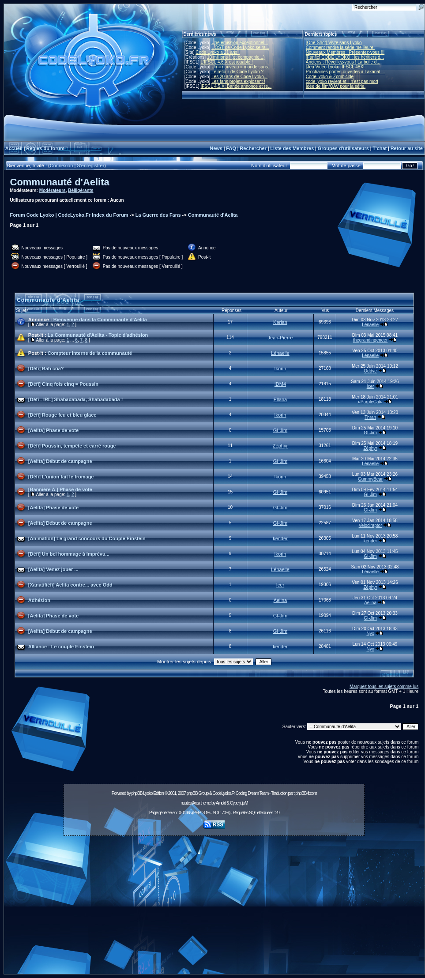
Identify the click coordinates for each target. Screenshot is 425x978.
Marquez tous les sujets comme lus (384, 686)
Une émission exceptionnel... (239, 42)
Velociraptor (370, 525)
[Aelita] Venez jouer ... (53, 569)
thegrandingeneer (370, 340)
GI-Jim (280, 430)
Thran (370, 417)
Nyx (370, 633)
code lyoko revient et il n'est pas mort (342, 81)
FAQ (231, 148)
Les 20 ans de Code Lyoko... (239, 76)
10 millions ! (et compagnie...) (236, 57)
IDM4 (280, 384)
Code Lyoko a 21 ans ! (218, 52)
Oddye (370, 371)
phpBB (136, 793)
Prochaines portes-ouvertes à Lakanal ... (345, 71)
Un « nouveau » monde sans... (241, 66)
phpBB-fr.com (306, 793)
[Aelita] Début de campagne (60, 461)
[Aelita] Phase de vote (53, 430)
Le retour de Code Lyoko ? (237, 71)
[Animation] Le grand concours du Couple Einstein (87, 538)
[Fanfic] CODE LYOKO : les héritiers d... (345, 57)
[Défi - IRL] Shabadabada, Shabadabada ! (75, 399)
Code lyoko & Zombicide (330, 76)
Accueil (14, 148)
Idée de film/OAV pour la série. (335, 86)
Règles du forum (45, 148)
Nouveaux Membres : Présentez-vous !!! (345, 52)
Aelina (280, 600)
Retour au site (407, 148)
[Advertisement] (214, 907)
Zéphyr (280, 445)
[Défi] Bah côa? (46, 368)
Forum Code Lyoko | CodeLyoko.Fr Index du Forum (69, 215)
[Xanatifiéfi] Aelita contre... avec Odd (70, 584)
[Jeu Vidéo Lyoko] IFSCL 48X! (335, 66)
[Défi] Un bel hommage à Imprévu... (68, 554)
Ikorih (280, 368)
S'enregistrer (90, 165)
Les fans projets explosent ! (238, 81)
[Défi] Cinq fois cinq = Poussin (63, 384)
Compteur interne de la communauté (90, 353)
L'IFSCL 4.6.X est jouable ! (226, 62)
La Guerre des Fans (158, 215)
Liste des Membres (292, 148)
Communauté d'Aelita (59, 182)
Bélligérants (80, 190)
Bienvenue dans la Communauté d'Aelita (100, 319)
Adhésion (39, 600)
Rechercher (253, 148)
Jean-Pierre (280, 337)
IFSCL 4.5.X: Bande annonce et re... (235, 86)
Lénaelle (370, 324)
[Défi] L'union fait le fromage (61, 476)
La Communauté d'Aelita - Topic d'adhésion (98, 335)
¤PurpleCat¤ (370, 401)
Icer (370, 386)
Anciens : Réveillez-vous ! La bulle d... (343, 62)
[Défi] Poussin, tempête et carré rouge (72, 445)
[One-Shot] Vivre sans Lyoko (334, 42)
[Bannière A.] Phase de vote (60, 489)
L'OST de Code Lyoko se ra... (240, 47)
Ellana (280, 399)
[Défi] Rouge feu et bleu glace (62, 415)
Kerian (280, 322)
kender (280, 538)
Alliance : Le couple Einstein (61, 646)
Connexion (61, 165)
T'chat (379, 148)
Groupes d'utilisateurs (343, 148)
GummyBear (370, 479)
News (216, 148)
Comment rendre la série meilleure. (340, 47)
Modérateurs (52, 190)
